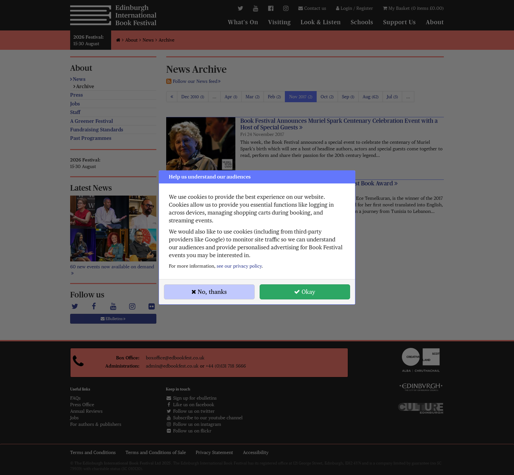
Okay (304, 291)
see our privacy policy (239, 266)
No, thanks (209, 291)
